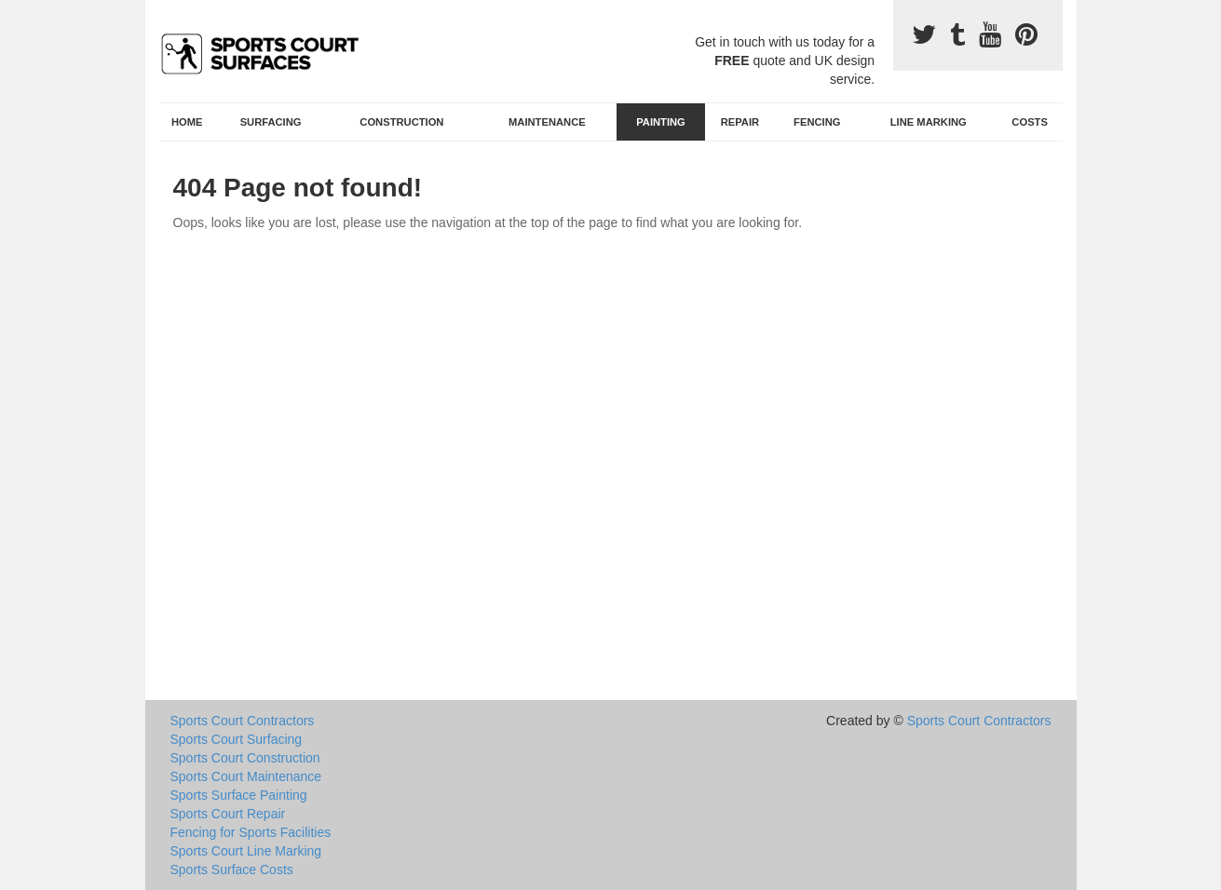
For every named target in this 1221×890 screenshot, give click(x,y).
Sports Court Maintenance (246, 776)
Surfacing (271, 122)
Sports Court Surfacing (236, 739)
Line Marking (928, 122)
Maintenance (547, 122)
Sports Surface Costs (231, 869)
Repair (740, 122)
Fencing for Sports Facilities (251, 832)
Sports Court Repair (228, 813)
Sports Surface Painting (238, 795)
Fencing (817, 122)
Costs (1029, 122)
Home (187, 122)
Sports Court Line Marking (246, 850)
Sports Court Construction (245, 757)
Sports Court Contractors (242, 720)
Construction (401, 122)
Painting (660, 122)
